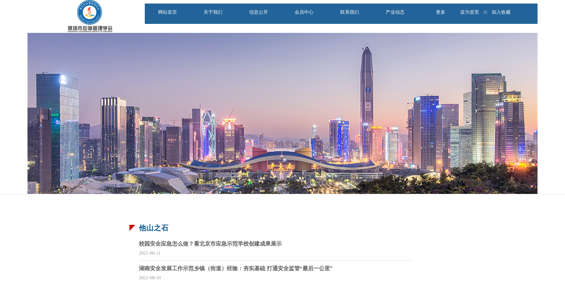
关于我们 (213, 12)
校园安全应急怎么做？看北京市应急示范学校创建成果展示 (210, 244)
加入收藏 (501, 12)
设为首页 (469, 12)
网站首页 (167, 12)
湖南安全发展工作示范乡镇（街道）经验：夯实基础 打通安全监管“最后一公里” (236, 268)
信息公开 (258, 12)
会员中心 (304, 12)
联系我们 (349, 12)
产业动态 (395, 12)
